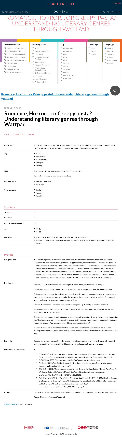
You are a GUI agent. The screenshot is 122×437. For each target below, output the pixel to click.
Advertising (68, 48)
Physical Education (42, 65)
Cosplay (66, 69)
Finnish (110, 63)
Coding (66, 63)
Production (11, 66)
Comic (65, 66)
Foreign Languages (42, 51)
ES (108, 12)
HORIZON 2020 (63, 429)
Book (65, 60)
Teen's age (93, 44)
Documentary (68, 75)
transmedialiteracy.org (16, 12)
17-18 (93, 54)
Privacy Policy (50, 434)
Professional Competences (40, 69)
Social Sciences (41, 79)
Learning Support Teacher (42, 58)
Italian (110, 57)
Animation (67, 51)
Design (66, 72)
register (14, 404)
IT (112, 12)
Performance (11, 63)
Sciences (38, 76)
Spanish (110, 54)
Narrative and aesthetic (16, 60)
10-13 (93, 48)
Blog (65, 57)
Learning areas (39, 44)
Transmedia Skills (12, 44)
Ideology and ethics (14, 51)
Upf (29, 427)
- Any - (110, 48)
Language (39, 54)
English (110, 51)
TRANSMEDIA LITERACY (91, 429)
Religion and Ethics (42, 73)
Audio (65, 54)
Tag (62, 44)
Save (6, 135)
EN (104, 12)
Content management (15, 48)
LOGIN (118, 3)
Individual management (15, 54)
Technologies (40, 82)
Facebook (67, 78)
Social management (14, 72)
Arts (36, 48)
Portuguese (112, 60)
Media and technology (15, 57)
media (73, 434)
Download (18, 135)
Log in (6, 404)
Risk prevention (12, 69)
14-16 (93, 51)
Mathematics (40, 62)
